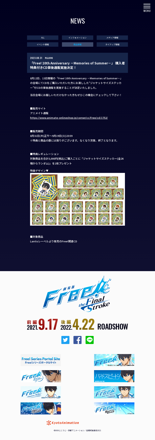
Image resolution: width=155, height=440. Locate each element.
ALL (42, 37)
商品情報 (77, 44)
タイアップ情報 (112, 44)
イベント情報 (43, 44)
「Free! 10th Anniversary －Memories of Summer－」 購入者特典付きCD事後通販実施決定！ (77, 65)
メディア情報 (112, 37)
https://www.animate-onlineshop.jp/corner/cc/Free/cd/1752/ (69, 118)
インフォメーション (77, 37)
